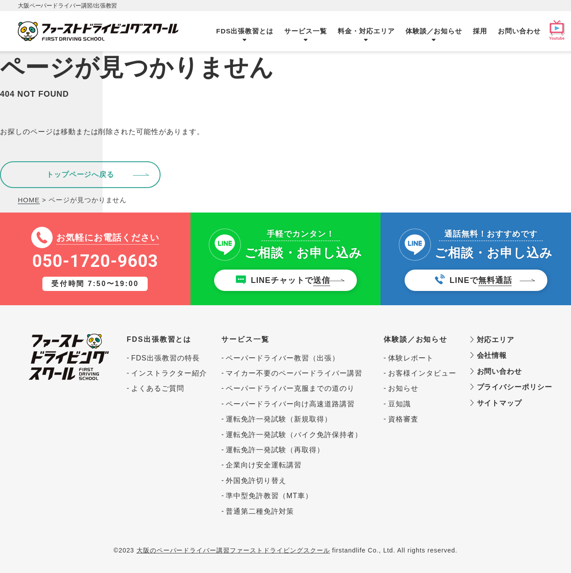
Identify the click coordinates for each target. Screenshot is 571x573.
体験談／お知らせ (434, 31)
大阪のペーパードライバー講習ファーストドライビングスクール (233, 550)
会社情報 (488, 355)
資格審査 (403, 419)
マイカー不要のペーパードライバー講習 (294, 373)
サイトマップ (495, 403)
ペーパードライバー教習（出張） (282, 358)
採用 (480, 31)
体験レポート (411, 358)
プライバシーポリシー (505, 387)
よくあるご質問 (157, 388)
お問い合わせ (519, 31)
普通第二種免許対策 (260, 511)
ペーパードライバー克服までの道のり (290, 388)
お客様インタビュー (420, 373)
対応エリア (491, 339)
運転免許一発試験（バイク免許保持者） (294, 434)
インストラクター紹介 (169, 373)
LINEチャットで (290, 281)
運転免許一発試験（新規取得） (278, 419)
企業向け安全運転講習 (264, 465)
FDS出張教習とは (245, 31)
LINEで (481, 281)
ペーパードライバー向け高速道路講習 (290, 404)
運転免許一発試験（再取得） (275, 450)
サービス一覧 (305, 31)
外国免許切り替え (256, 480)
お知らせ (403, 388)
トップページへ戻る (80, 174)
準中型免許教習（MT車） (269, 495)
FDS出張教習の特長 (165, 358)
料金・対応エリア (366, 31)
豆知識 (399, 404)
